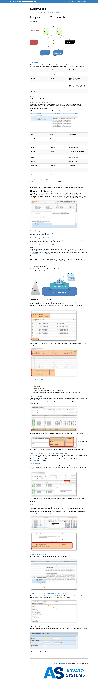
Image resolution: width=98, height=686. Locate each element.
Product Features (60, 23)
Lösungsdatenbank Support (81, 1)
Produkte (71, 1)
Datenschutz (62, 663)
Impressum (55, 663)
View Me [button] (33, 651)
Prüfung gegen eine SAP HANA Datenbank (40, 253)
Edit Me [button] (42, 651)
